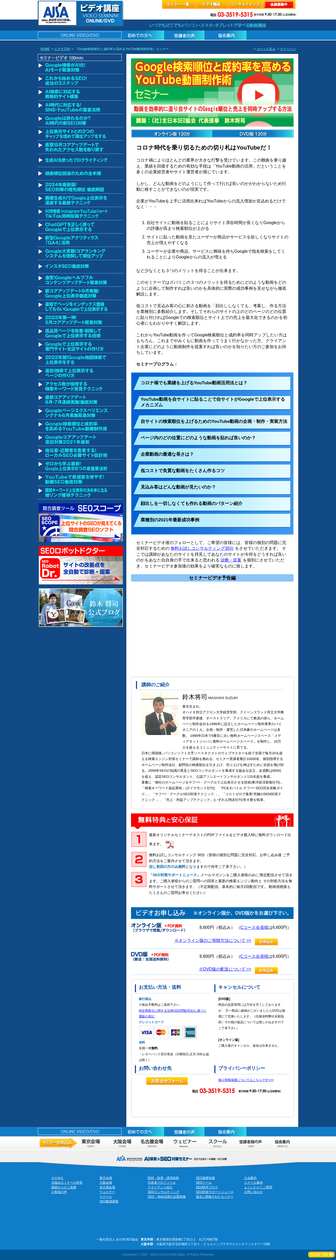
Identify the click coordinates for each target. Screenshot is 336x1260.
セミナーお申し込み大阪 (122, 1143)
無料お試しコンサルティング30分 (202, 548)
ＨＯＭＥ (57, 1178)
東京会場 (105, 1178)
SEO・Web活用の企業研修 (167, 1197)
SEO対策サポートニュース (215, 1192)
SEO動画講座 (109, 1201)
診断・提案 (231, 560)
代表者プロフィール (162, 1182)
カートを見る (266, 49)
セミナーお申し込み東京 (72, 1143)
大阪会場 (105, 1182)
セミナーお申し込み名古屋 (152, 1143)
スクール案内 (253, 1182)
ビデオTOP (62, 49)
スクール (217, 1143)
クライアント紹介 (160, 1187)
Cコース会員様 (254, 927)
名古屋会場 (107, 1187)
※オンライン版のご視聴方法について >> (213, 940)
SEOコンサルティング (163, 1192)
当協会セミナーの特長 (67, 1182)
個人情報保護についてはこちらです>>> (246, 1080)
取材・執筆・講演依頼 (163, 1178)
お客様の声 (250, 1143)
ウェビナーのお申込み (184, 1143)
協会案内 (282, 1143)
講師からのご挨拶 (63, 1187)
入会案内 (250, 1178)
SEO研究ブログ (207, 1187)
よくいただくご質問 (258, 1187)
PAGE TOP (321, 1254)
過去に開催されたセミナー (214, 1197)
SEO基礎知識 (205, 1178)
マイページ (288, 49)
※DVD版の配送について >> (225, 969)
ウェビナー (107, 1192)
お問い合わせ (253, 1192)
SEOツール (204, 1182)
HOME (45, 49)
